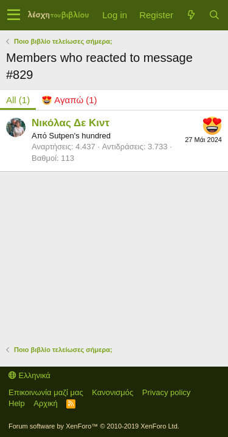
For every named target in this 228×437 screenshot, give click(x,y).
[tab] (69, 100)
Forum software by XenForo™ (94, 426)
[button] (13, 15)
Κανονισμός (112, 392)
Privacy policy (166, 392)
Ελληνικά (29, 375)
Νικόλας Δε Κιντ (70, 123)
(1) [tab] (18, 100)
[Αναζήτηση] (214, 15)
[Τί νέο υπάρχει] (190, 15)
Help (17, 403)
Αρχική (45, 403)
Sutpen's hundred (80, 135)
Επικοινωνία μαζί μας (46, 392)
